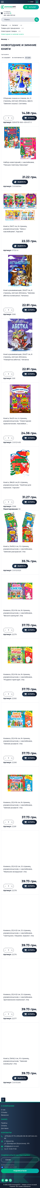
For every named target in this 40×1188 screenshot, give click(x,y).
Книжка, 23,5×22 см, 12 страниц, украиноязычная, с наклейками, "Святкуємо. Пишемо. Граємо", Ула (18, 933)
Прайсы (4, 1123)
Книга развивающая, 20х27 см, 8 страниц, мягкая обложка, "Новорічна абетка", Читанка (17, 357)
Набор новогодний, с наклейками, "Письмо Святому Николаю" (18, 163)
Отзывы (4, 1112)
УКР (32, 1)
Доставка (4, 1128)
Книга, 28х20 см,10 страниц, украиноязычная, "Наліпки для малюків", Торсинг (17, 485)
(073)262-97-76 (10, 1136)
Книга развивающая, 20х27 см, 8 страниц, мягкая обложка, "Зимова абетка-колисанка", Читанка (19, 293)
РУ (29, 1)
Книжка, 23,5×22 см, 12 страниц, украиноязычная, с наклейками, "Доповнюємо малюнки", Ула (17, 997)
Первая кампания (10, 1167)
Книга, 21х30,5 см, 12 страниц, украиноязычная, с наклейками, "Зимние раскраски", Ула (17, 549)
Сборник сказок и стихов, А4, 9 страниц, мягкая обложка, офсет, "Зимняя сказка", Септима (18, 100)
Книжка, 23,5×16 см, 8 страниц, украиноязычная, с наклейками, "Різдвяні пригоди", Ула (17, 677)
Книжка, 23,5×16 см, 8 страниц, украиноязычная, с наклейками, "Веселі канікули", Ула (17, 613)
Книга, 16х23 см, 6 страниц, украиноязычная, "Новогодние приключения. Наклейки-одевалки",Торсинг (17, 421)
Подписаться (20, 1171)
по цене (28, 57)
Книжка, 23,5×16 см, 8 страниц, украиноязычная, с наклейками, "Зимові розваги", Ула (17, 741)
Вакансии (5, 1115)
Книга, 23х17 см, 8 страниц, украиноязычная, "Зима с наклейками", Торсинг (15, 229)
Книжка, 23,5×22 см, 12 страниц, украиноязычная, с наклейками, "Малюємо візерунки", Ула (17, 869)
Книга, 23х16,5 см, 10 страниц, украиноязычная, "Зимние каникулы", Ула (16, 1061)
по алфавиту (6, 57)
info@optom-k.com (11, 1146)
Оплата (4, 1126)
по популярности (18, 57)
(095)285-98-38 (21, 1136)
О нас (3, 1110)
